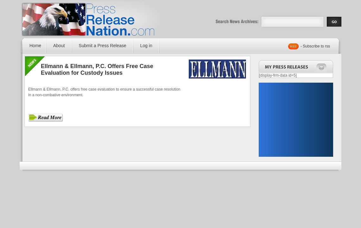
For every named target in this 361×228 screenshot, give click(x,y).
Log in (146, 45)
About (59, 45)
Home (35, 45)
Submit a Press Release (102, 45)
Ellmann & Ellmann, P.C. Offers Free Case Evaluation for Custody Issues (97, 69)
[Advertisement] (295, 119)
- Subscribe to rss (315, 46)
